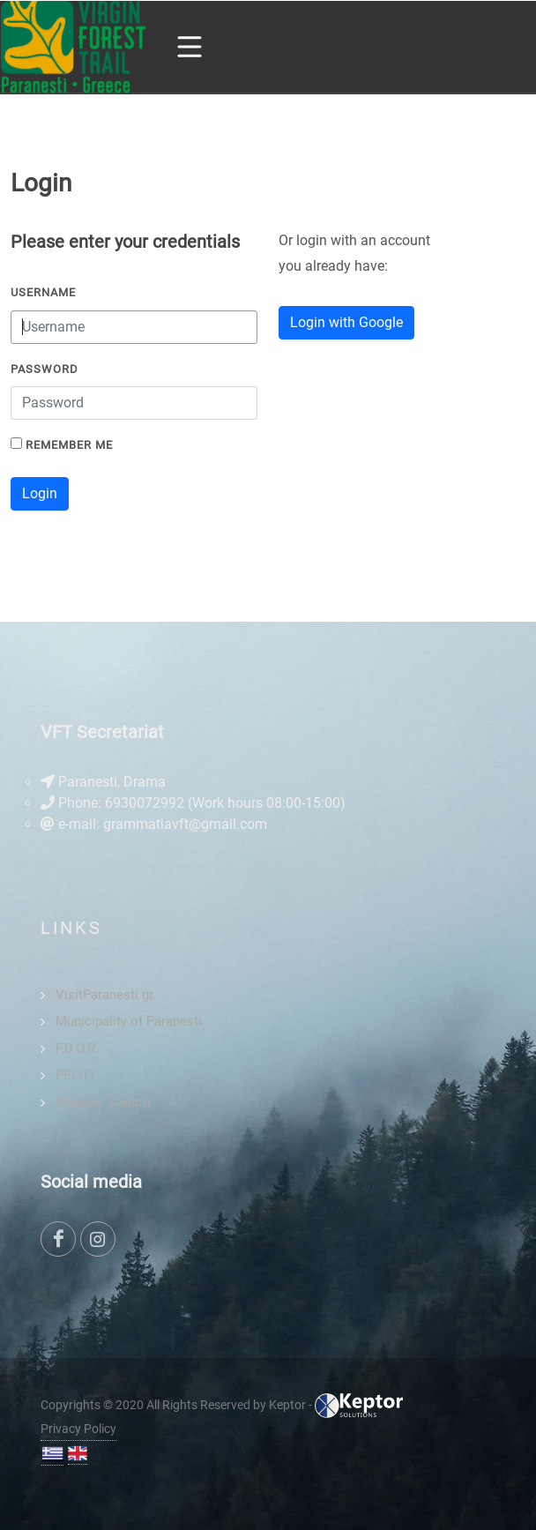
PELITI (74, 1075)
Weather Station (103, 1102)
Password (44, 369)
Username (43, 292)
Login (39, 493)
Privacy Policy (78, 1429)
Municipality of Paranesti (129, 1021)
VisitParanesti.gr (104, 995)
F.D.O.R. (77, 1048)
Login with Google (346, 322)
